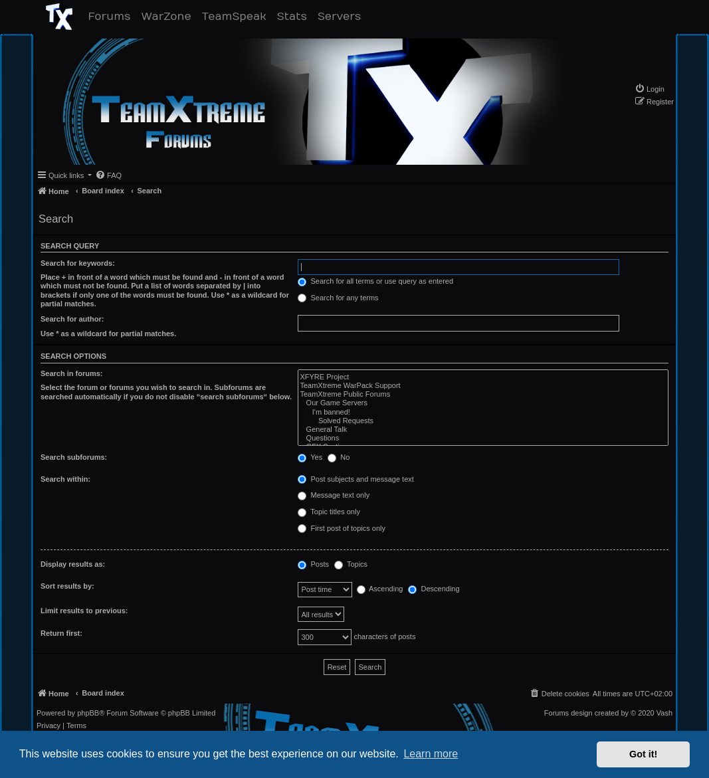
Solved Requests (483, 421)
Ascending (380, 589)
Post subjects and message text (355, 479)
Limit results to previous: (84, 611)
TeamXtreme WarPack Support (483, 385)
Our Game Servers (483, 403)
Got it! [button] (643, 754)
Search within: (65, 479)
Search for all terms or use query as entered (375, 281)
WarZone (168, 16)
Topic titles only (328, 512)
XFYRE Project (483, 377)
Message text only (333, 495)
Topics (350, 564)
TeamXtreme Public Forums (483, 394)
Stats (294, 16)
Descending (433, 589)
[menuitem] (649, 88)
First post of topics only (341, 529)
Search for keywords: (78, 263)
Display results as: (73, 564)
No (339, 457)
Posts (313, 564)
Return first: (61, 633)
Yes (310, 457)
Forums (112, 16)
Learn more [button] (430, 753)
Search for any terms (338, 298)
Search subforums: (74, 457)
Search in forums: (72, 373)
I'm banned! (483, 412)
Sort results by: (67, 586)
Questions (483, 438)
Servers (342, 16)
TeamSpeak (237, 16)
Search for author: (72, 319)
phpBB (88, 713)
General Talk (483, 429)
